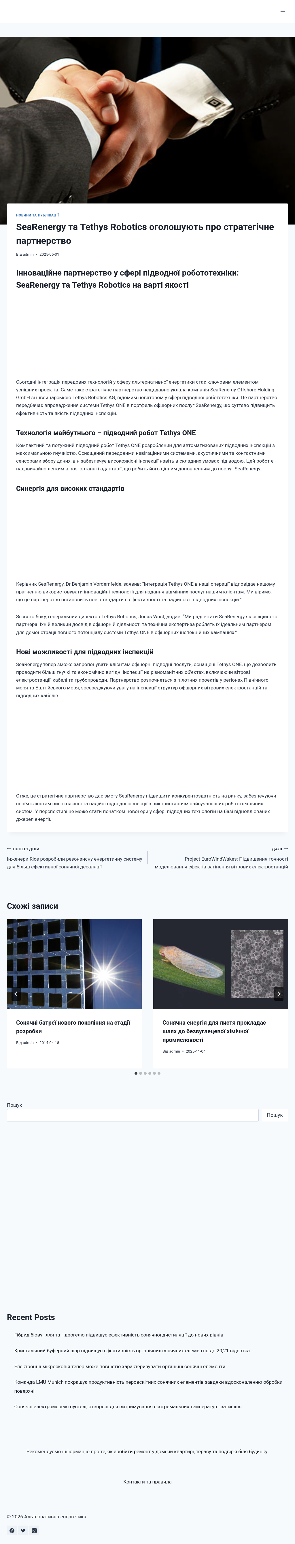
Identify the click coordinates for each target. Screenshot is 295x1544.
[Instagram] (34, 1530)
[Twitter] (23, 1530)
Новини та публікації (37, 215)
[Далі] (278, 994)
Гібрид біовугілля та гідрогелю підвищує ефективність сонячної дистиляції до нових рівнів (119, 1335)
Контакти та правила (147, 1482)
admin (28, 254)
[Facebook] (12, 1530)
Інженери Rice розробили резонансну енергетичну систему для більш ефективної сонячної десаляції (75, 857)
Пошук (14, 1105)
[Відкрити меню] (282, 11)
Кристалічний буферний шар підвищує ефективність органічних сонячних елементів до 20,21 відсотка (132, 1350)
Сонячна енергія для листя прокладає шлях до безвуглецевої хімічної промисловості (214, 1031)
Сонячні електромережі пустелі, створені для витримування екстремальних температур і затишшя (128, 1406)
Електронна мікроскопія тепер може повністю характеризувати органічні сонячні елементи (120, 1366)
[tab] (136, 1073)
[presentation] (74, 964)
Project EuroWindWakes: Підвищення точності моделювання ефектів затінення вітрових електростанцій (220, 857)
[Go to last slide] (16, 994)
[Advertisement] (147, 335)
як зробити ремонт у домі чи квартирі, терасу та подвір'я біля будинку (187, 1451)
